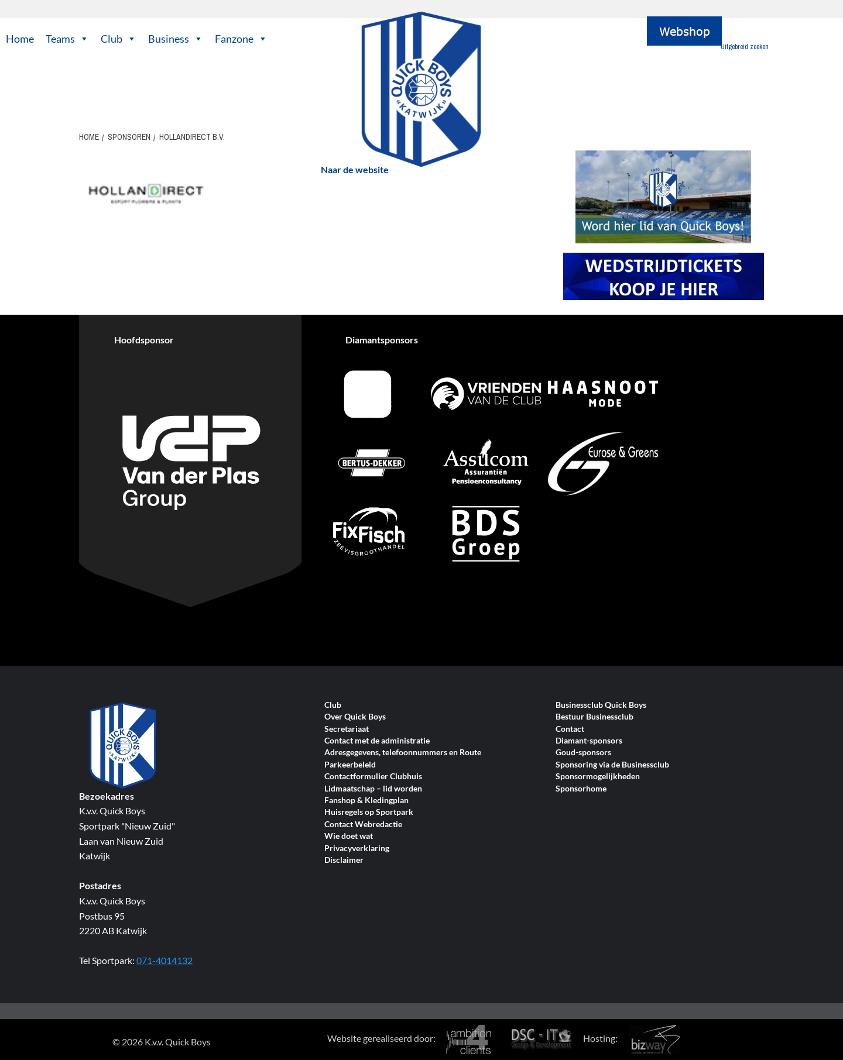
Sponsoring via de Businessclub (612, 764)
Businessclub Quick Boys (601, 705)
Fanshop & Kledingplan (366, 800)
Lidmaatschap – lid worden (373, 788)
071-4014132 (164, 960)
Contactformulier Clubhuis (373, 776)
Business (175, 38)
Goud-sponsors (583, 752)
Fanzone (241, 38)
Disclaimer (344, 860)
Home (20, 38)
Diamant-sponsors (589, 741)
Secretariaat (346, 729)
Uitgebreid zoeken (745, 46)
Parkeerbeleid (350, 764)
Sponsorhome (581, 788)
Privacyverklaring (356, 848)
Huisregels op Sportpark (368, 812)
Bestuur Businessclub (594, 717)
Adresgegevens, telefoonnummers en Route (402, 752)
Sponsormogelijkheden (598, 776)
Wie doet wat (348, 836)
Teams (67, 38)
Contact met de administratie (377, 741)
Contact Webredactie (363, 824)
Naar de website (355, 169)
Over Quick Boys (355, 717)
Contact (570, 729)
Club (118, 38)
